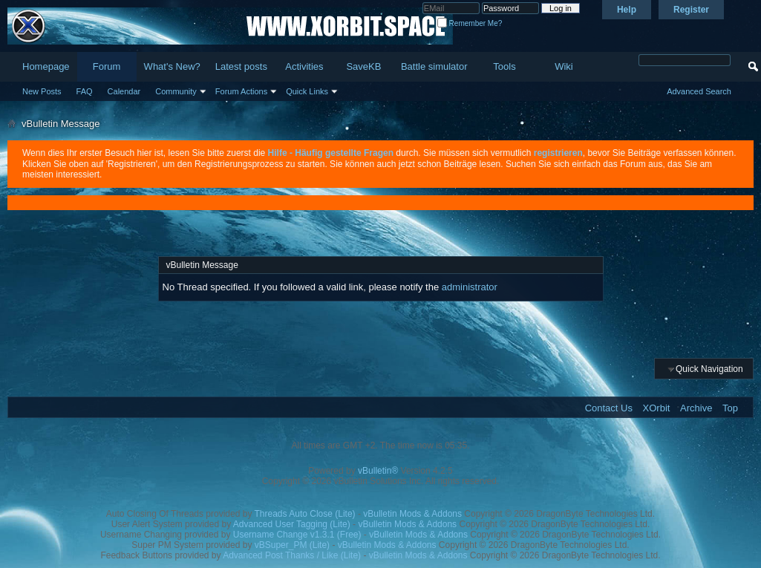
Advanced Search (699, 91)
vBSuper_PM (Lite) (292, 545)
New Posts (42, 91)
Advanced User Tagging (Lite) (291, 524)
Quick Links (307, 91)
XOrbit (656, 408)
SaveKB (363, 66)
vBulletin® (378, 471)
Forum (107, 66)
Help (626, 9)
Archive (696, 408)
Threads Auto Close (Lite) (305, 514)
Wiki (564, 66)
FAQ (84, 91)
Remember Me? (469, 23)
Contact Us (609, 408)
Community (176, 91)
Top (730, 408)
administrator (469, 287)
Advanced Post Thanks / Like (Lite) (292, 555)
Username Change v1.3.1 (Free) (297, 534)
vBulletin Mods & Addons (412, 514)
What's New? (172, 66)
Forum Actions (241, 91)
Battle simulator (434, 66)
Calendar (124, 91)
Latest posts (241, 66)
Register (691, 9)
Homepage (46, 66)
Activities (304, 66)
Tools (504, 66)
